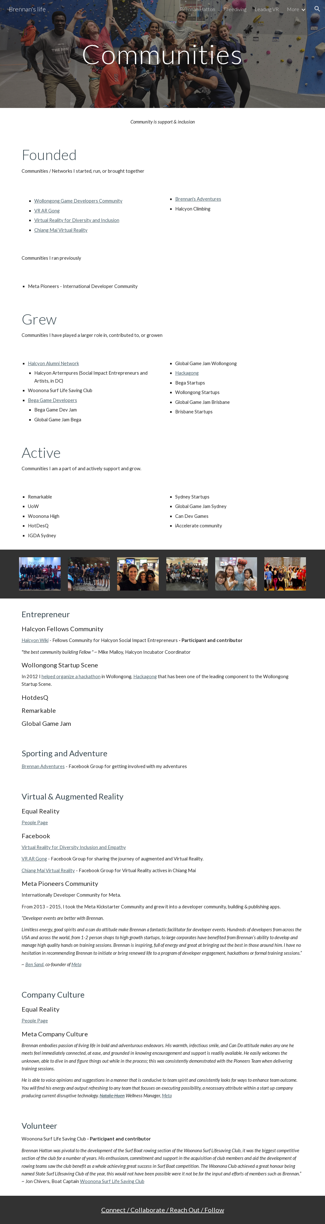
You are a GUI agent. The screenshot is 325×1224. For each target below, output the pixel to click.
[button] (317, 9)
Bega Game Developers (52, 400)
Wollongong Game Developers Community (78, 201)
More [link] (293, 9)
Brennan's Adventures (198, 199)
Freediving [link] (234, 9)
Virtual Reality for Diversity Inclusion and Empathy (74, 847)
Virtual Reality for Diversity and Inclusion (76, 220)
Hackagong (187, 373)
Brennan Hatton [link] (197, 9)
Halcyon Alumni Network (53, 363)
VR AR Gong (47, 210)
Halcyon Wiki (35, 640)
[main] (162, 54)
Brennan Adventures (43, 766)
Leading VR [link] (267, 9)
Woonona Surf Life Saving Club (112, 1181)
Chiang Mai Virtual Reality (61, 230)
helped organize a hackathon (71, 676)
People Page (35, 822)
